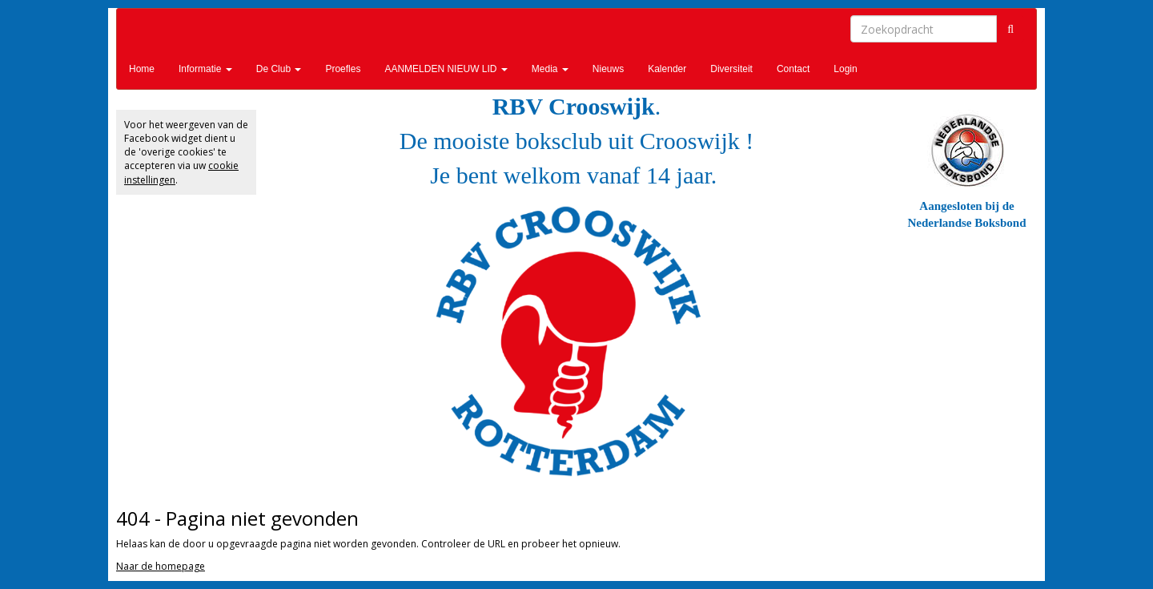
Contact (793, 69)
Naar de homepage (160, 566)
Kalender (667, 69)
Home (142, 69)
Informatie (205, 69)
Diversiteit (731, 69)
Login (845, 69)
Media (550, 69)
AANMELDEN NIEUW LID (445, 69)
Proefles (342, 69)
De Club (279, 69)
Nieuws (608, 69)
